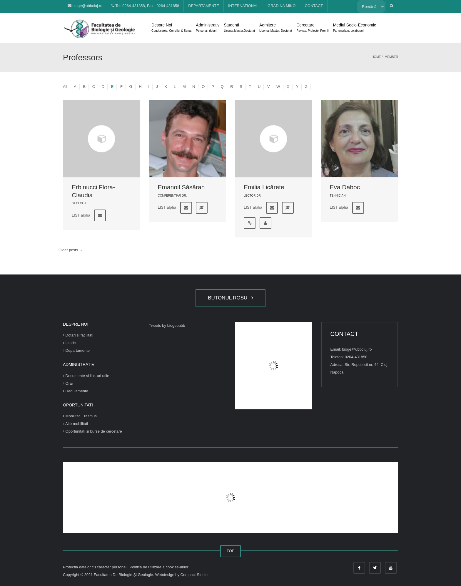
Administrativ (207, 28)
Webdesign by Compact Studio (181, 574)
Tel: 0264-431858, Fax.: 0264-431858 (145, 6)
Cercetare (312, 28)
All (65, 86)
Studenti (239, 28)
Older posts (71, 250)
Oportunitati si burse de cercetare (92, 431)
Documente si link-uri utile (86, 376)
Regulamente (75, 391)
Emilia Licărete (264, 187)
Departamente (76, 350)
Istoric (69, 343)
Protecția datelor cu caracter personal (95, 567)
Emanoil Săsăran (181, 187)
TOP (231, 551)
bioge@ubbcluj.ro (85, 6)
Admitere (275, 28)
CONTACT (314, 6)
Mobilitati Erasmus (80, 416)
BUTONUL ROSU (230, 298)
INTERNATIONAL (243, 6)
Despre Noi (171, 28)
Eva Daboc (345, 187)
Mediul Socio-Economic (354, 28)
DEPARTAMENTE (203, 6)
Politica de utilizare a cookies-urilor (159, 567)
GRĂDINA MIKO (281, 6)
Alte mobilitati (75, 423)
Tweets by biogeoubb (167, 325)
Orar (68, 383)
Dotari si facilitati (78, 335)
